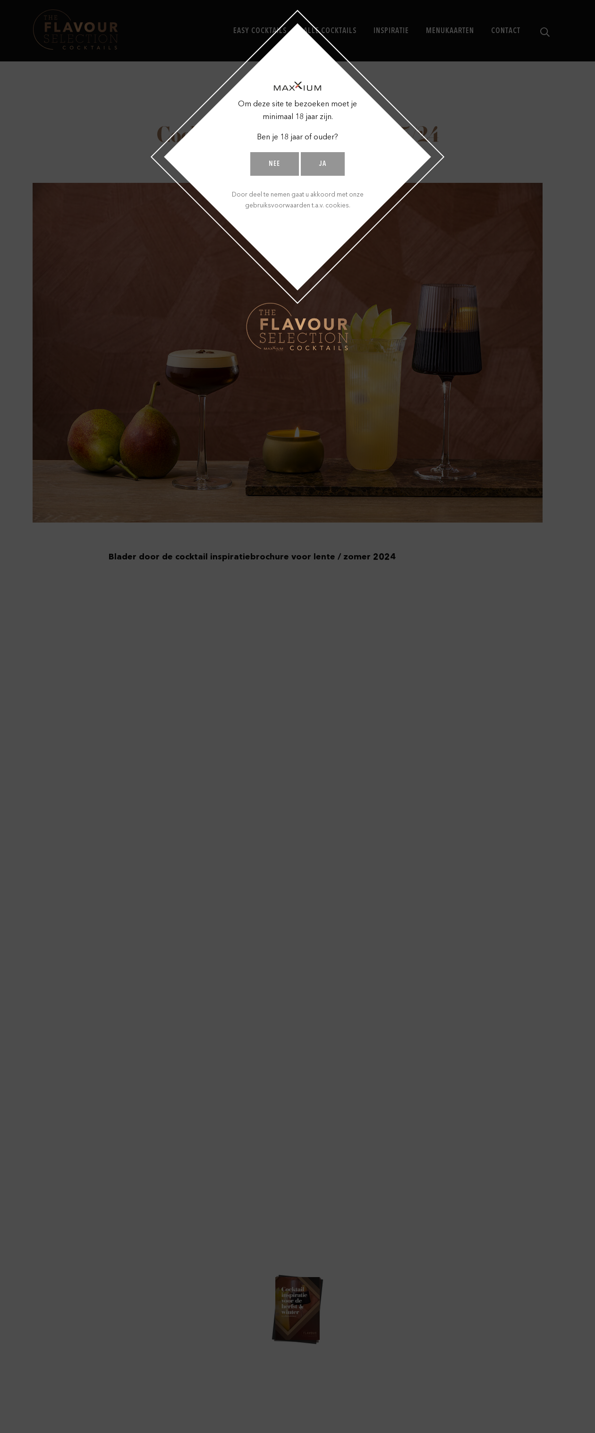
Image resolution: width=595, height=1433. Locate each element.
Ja (322, 164)
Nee (274, 164)
